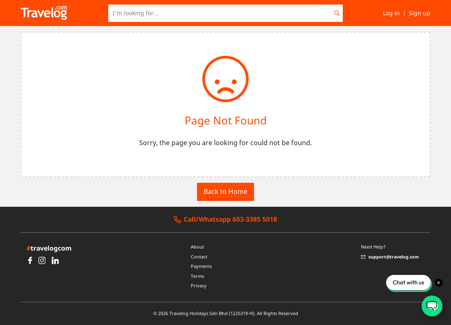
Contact (199, 257)
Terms (197, 276)
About (197, 247)
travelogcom (48, 248)
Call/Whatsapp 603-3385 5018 (226, 219)
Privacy (199, 286)
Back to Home (225, 191)
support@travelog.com (390, 257)
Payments (201, 266)
